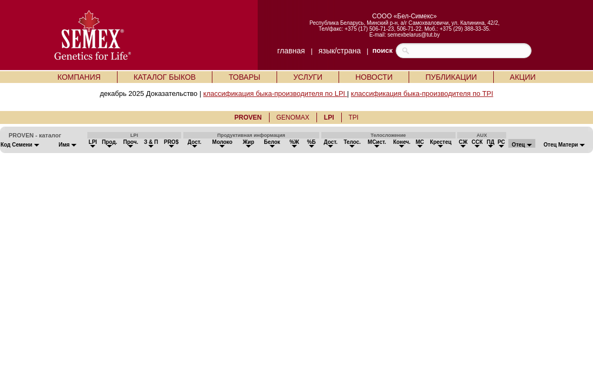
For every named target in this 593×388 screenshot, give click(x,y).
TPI (354, 117)
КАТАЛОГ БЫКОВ (165, 77)
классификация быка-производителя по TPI (422, 93)
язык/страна (340, 50)
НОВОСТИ (373, 77)
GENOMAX (293, 117)
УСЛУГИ (307, 77)
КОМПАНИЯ (78, 77)
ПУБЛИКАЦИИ (451, 77)
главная (291, 50)
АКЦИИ (523, 77)
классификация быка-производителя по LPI (275, 93)
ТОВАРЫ (244, 77)
